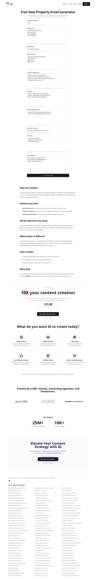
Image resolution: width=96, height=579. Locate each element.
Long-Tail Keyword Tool (68, 530)
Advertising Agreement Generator (17, 487)
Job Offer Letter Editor (67, 525)
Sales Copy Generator (67, 550)
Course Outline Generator (68, 502)
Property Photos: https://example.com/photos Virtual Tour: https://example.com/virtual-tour (48, 117)
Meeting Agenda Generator (42, 532)
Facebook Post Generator (41, 517)
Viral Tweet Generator (13, 570)
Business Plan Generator (41, 495)
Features (60, 3)
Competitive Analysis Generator (43, 500)
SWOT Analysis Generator (14, 557)
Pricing (67, 3)
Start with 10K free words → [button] (48, 313)
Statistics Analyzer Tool (68, 555)
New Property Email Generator (43, 535)
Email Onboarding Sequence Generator (18, 507)
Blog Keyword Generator (14, 490)
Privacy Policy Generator (41, 542)
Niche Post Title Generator (15, 537)
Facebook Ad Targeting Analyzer (16, 517)
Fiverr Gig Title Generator (41, 520)
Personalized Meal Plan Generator (17, 540)
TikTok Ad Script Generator (69, 560)
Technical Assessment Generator (43, 557)
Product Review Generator (15, 545)
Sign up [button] (86, 3)
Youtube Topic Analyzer (41, 575)
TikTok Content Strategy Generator (17, 562)
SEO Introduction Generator (42, 552)
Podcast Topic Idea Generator (42, 540)
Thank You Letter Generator (15, 560)
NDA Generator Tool (13, 535)
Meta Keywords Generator (68, 532)
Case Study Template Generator (16, 497)
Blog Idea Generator (67, 487)
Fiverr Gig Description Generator (16, 520)
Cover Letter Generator (14, 505)
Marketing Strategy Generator (16, 532)
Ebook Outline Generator (41, 505)
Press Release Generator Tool (15, 542)
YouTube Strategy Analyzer (69, 572)
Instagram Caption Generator (42, 522)
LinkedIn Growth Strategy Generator (44, 530)
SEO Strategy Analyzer (67, 552)
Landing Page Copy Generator (16, 527)
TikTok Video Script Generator (69, 562)
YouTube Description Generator (16, 572)
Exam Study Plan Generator (15, 515)
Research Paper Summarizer (15, 550)
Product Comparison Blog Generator (71, 542)
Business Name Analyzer (14, 495)
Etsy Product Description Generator (71, 512)
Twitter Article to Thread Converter (44, 565)
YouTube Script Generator (41, 572)
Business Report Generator (69, 495)
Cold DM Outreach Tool (41, 497)
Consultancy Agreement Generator (17, 502)
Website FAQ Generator (41, 570)
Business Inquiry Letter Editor (69, 492)
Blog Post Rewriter (66, 490)
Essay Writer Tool (39, 512)
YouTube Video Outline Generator (70, 575)
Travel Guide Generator (14, 565)
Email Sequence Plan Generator (43, 510)
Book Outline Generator (41, 492)
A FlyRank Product (29, 477)
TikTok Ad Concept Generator (42, 560)
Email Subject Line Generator (69, 510)
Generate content (48, 175)
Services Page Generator (14, 555)
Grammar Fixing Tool (67, 520)
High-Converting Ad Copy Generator (17, 522)
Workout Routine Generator (69, 570)
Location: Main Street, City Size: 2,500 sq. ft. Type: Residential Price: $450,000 (48, 35)
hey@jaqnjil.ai (52, 477)
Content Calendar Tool (41, 502)
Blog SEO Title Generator (14, 492)
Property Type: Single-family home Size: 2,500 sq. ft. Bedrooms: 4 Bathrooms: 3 (48, 61)
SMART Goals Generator (41, 555)
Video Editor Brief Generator (69, 567)
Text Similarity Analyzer (68, 557)
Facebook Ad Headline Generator (70, 515)
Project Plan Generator (14, 547)
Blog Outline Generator (41, 490)
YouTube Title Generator (14, 575)
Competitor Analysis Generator (70, 500)
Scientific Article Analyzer (14, 552)
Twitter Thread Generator (41, 567)
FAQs (72, 3)
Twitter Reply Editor (13, 567)
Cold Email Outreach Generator (70, 497)
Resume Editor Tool (40, 550)
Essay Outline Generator (14, 512)
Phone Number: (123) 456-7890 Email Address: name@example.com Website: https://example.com (48, 162)
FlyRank (27, 275)
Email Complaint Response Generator (71, 505)
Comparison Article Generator (16, 500)
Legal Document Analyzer (68, 527)
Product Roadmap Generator (69, 545)
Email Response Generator (15, 510)
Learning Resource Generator (42, 527)
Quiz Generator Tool (67, 547)
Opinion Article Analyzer (41, 537)
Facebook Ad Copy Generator (42, 515)
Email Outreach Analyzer (41, 507)
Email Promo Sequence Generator (70, 507)
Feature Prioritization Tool (68, 517)
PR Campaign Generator (68, 540)
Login (78, 3)
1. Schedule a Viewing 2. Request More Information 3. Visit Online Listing (48, 143)
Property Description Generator (43, 547)
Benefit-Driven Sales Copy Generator (44, 487)
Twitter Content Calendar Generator (71, 565)
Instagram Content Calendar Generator (72, 522)
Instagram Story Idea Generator (16, 525)
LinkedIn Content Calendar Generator (18, 530)
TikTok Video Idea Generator (42, 562)
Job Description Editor (40, 525)
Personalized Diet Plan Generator (70, 537)
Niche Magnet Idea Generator (69, 535)
